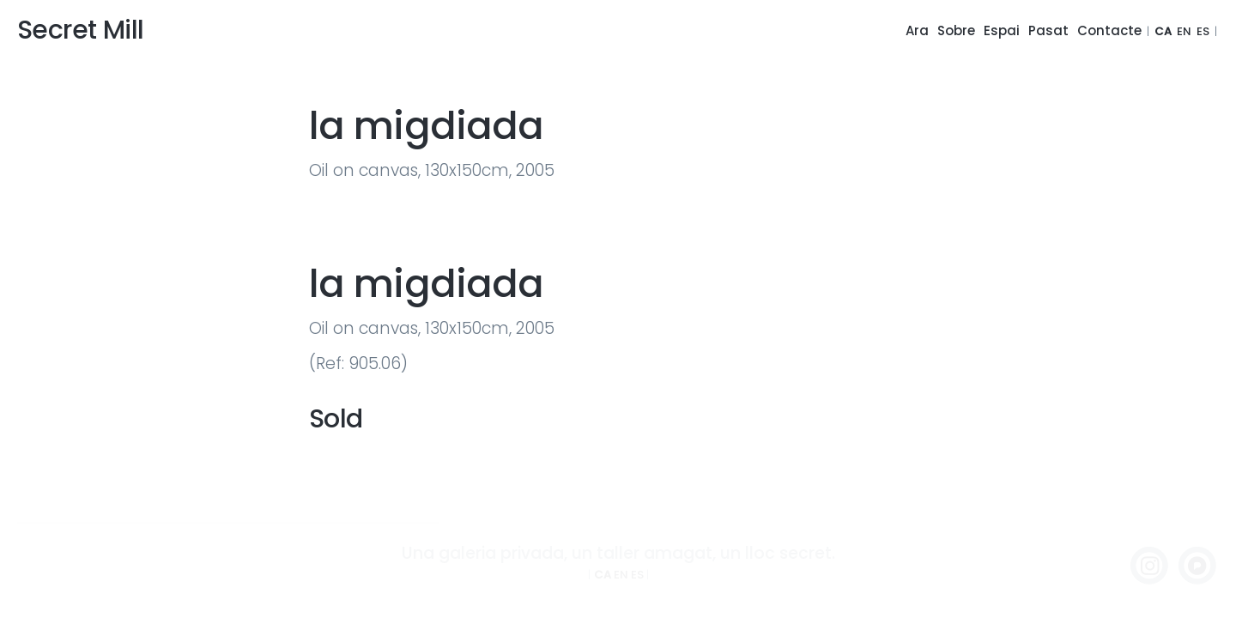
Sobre (956, 30)
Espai (1002, 30)
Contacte (1109, 30)
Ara (917, 30)
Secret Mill (80, 30)
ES (1203, 31)
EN (1184, 31)
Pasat (1048, 30)
